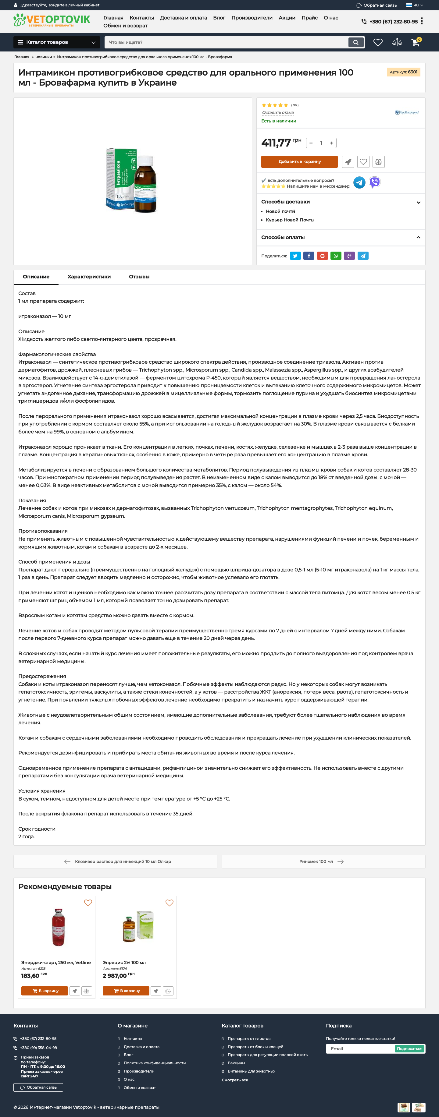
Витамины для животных (251, 1071)
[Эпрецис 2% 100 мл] (138, 929)
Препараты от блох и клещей (255, 1047)
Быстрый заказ (347, 162)
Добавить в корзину (300, 161)
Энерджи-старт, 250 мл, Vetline (57, 965)
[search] (231, 42)
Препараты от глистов (249, 1038)
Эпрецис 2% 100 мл (138, 965)
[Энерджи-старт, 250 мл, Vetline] (57, 929)
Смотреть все (235, 1080)
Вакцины (236, 1063)
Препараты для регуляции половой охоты (268, 1054)
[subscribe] (376, 1049)
